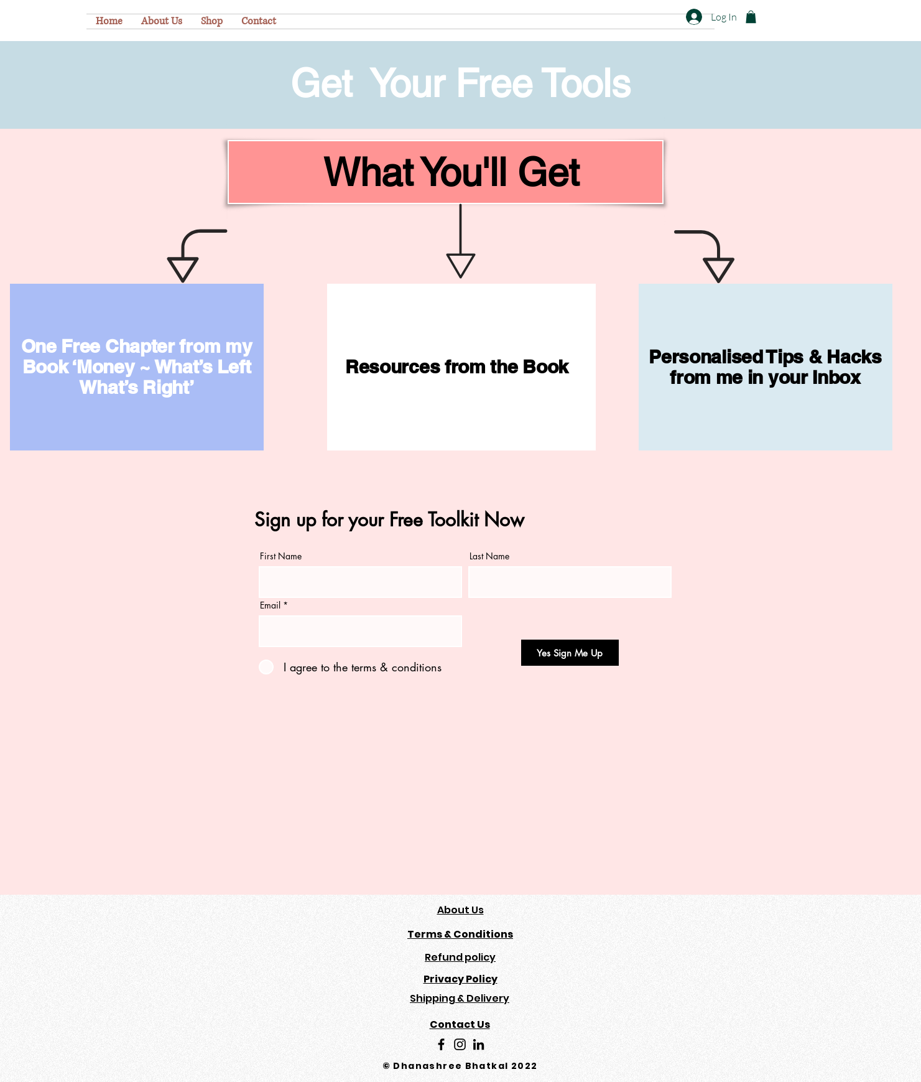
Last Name (489, 556)
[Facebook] (441, 1044)
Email (270, 605)
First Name (281, 556)
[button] (751, 17)
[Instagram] (460, 1044)
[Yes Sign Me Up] (570, 653)
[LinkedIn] (478, 1044)
